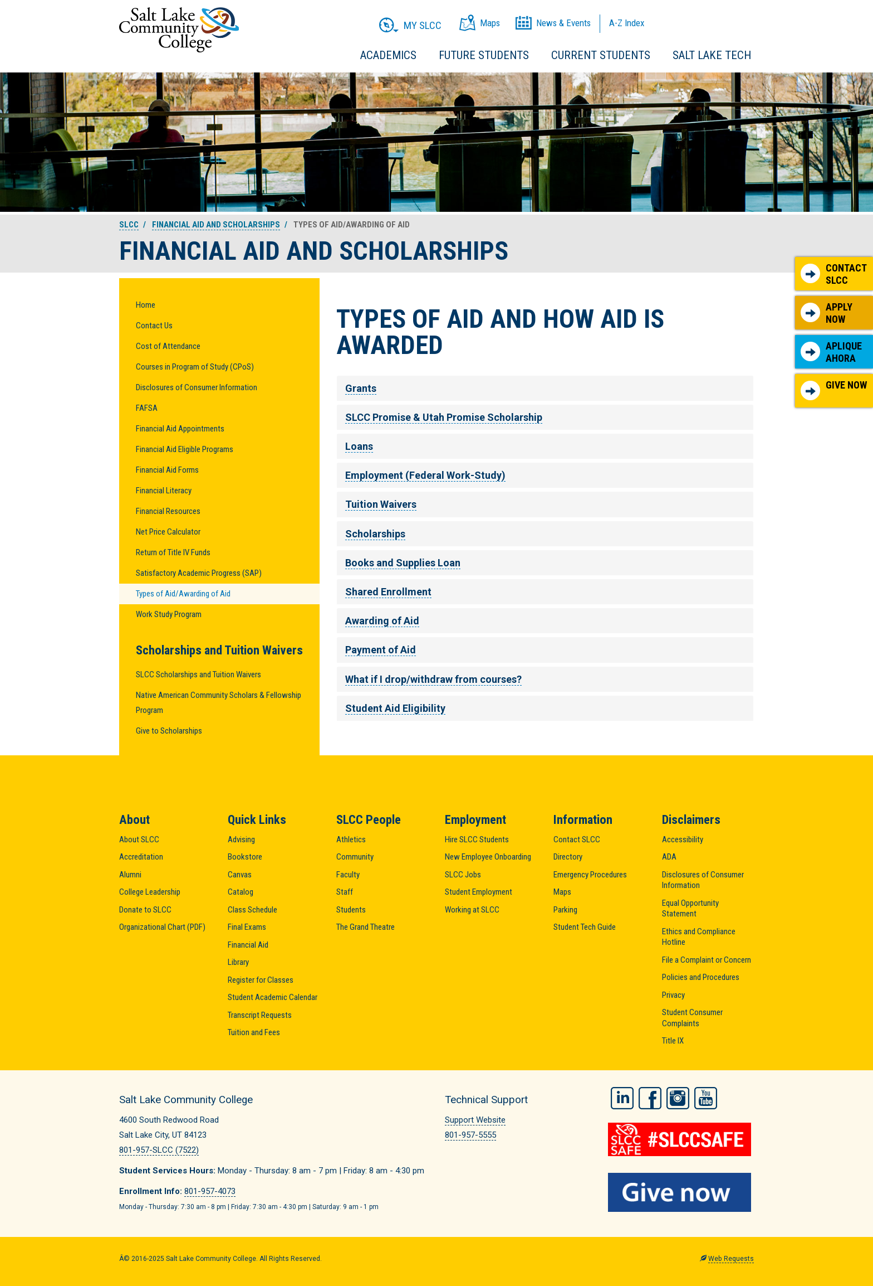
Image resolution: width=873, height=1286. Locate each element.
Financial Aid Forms (167, 470)
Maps (562, 892)
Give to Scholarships (169, 731)
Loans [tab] (359, 446)
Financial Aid (248, 945)
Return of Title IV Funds (173, 552)
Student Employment (478, 892)
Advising (241, 839)
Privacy (673, 995)
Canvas (240, 875)
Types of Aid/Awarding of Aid (183, 594)
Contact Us (154, 326)
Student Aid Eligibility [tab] (395, 708)
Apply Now (826, 313)
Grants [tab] (360, 388)
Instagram (677, 1098)
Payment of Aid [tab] (380, 650)
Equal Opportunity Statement (690, 908)
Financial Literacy (164, 491)
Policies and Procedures (700, 977)
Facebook (650, 1098)
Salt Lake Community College (179, 29)
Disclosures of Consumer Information (196, 387)
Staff (344, 892)
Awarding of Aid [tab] (382, 621)
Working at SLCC (472, 910)
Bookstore (245, 857)
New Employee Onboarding (488, 857)
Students (351, 910)
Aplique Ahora (831, 352)
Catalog (240, 892)
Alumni (130, 875)
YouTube (705, 1098)
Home (145, 305)
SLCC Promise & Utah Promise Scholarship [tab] (443, 417)
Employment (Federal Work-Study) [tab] (425, 475)
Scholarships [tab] (375, 534)
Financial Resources (168, 511)
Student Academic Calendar (272, 997)
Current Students (600, 55)
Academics (388, 55)
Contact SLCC (834, 274)
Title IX (673, 1041)
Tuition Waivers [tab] (380, 504)
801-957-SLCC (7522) (159, 1150)
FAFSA (147, 408)
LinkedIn (622, 1098)
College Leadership (149, 892)
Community (355, 857)
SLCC (129, 225)
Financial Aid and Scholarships (216, 225)
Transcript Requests (260, 1015)
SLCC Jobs (463, 875)
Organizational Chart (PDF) (162, 927)
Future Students (484, 55)
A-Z (626, 22)
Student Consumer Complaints (692, 1017)
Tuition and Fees (254, 1032)
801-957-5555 (470, 1135)
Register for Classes (260, 980)
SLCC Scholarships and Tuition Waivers (198, 674)
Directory (567, 857)
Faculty (348, 875)
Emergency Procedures (590, 875)
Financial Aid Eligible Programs (184, 449)
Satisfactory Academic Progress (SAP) (199, 573)
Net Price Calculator (168, 532)
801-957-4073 (210, 1191)
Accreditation (141, 857)
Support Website (475, 1120)
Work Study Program (169, 614)
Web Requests (731, 1259)
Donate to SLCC (145, 910)
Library (238, 962)
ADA (669, 857)
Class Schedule (252, 910)
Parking (565, 910)
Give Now (834, 389)
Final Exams (247, 927)
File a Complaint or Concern (706, 960)
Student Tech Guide (584, 927)
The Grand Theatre (365, 927)
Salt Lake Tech (712, 55)
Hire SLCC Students (477, 839)
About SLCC (139, 839)
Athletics (351, 839)
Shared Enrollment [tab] (388, 592)
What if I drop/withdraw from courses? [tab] (433, 679)
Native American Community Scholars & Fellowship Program (218, 702)
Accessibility (682, 839)
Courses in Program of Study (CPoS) (195, 367)
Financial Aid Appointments (180, 429)
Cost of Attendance (168, 346)
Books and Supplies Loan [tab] (402, 563)
